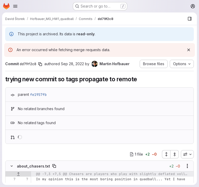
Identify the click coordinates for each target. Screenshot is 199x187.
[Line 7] (11, 179)
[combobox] (187, 154)
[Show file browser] (190, 19)
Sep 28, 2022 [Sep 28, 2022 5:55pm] (72, 64)
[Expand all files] (166, 154)
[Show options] (187, 166)
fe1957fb (38, 94)
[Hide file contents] (12, 166)
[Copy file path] (54, 166)
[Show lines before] (18, 174)
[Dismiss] (189, 50)
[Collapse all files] (174, 154)
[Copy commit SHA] (40, 64)
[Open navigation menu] (15, 6)
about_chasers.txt (33, 166)
